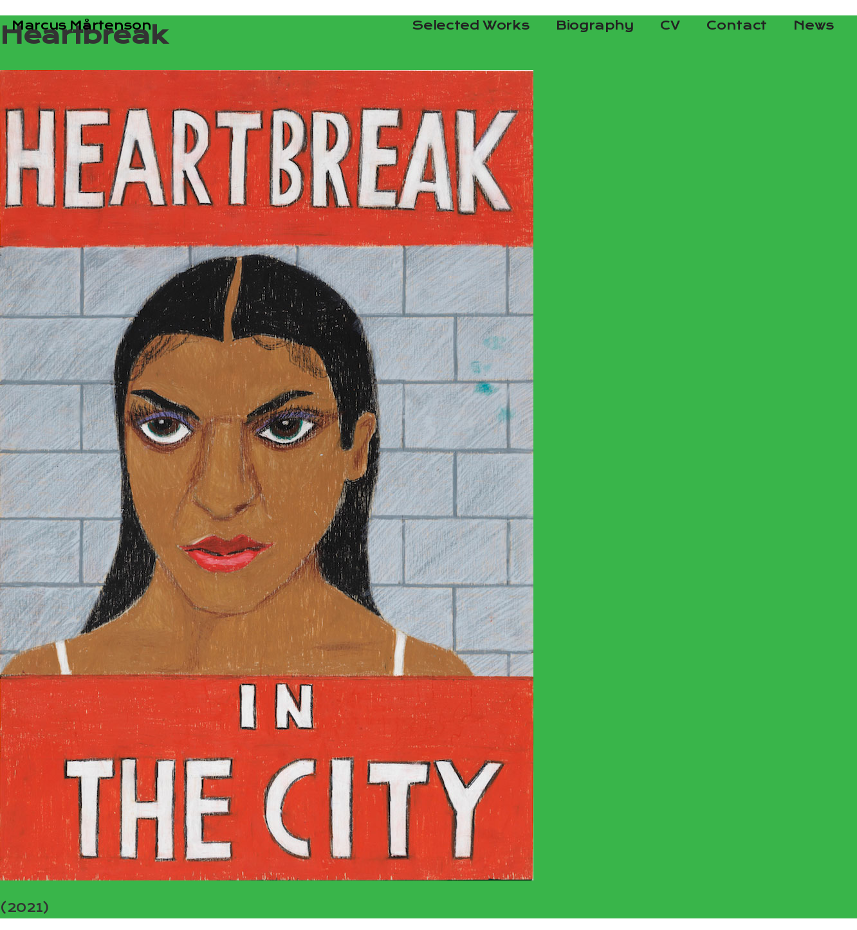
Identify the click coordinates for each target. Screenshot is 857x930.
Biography (595, 25)
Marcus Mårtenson (81, 25)
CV (669, 25)
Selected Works (470, 25)
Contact (736, 25)
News (813, 25)
